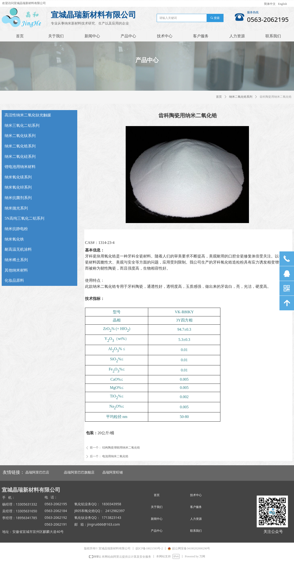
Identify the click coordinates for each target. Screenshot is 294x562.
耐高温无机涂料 (18, 249)
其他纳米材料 (16, 270)
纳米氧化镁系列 (18, 177)
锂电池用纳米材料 (20, 167)
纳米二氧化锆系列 (240, 96)
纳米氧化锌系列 (18, 187)
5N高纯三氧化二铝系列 (24, 218)
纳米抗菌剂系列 (18, 198)
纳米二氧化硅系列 (20, 156)
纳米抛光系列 (16, 208)
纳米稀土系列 (16, 260)
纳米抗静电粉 (16, 229)
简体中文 (270, 4)
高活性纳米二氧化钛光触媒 (28, 115)
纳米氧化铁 (14, 239)
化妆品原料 (14, 280)
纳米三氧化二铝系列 (22, 125)
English (282, 4)
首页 (219, 96)
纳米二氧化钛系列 (20, 136)
